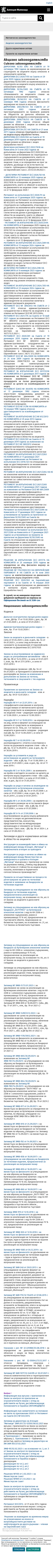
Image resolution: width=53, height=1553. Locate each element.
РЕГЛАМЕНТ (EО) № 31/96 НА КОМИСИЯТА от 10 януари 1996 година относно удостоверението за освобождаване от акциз (25, 410)
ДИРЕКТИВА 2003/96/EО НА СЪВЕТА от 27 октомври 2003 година (26, 108)
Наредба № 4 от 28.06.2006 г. (18, 801)
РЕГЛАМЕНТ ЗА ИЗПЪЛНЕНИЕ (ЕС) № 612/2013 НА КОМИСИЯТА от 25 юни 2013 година (26, 417)
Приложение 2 (13, 1436)
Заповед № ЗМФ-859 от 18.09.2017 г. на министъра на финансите (22, 1170)
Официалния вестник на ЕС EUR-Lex (22, 600)
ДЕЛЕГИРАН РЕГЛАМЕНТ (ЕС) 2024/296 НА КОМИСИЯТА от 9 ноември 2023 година (24, 269)
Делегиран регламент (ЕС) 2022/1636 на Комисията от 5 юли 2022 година (23, 148)
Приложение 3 (23, 1438)
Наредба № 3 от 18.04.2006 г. (18, 770)
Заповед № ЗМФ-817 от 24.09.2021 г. (21, 1106)
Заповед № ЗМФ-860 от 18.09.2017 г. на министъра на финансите (23, 1190)
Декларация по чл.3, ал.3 (16, 1469)
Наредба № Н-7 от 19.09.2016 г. (19, 720)
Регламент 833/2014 (13, 1504)
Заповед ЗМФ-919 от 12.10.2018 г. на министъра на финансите (21, 1213)
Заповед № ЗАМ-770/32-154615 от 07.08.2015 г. (26, 1295)
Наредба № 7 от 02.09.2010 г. (18, 740)
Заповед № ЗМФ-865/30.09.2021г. (20, 1056)
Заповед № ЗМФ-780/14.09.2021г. (17, 1084)
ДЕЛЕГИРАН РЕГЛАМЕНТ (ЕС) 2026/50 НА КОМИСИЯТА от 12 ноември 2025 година (24, 176)
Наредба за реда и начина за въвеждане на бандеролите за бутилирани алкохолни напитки (26, 788)
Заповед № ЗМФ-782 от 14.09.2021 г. (21, 1141)
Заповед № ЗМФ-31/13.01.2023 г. (19, 985)
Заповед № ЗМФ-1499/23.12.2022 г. (20, 1013)
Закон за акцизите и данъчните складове (25, 637)
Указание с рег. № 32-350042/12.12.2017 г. (26, 1360)
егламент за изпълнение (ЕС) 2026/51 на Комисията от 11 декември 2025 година (24, 196)
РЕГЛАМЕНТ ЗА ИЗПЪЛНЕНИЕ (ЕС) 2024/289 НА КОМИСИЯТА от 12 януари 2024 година (26, 244)
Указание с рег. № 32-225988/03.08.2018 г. (25, 1348)
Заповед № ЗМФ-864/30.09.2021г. (20, 1081)
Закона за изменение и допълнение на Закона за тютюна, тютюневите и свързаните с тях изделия (24, 676)
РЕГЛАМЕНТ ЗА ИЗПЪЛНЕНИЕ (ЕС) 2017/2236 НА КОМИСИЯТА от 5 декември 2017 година (26, 372)
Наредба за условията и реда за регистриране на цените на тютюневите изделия (24, 758)
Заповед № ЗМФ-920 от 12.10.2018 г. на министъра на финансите (22, 1233)
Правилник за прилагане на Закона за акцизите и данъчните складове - (23, 690)
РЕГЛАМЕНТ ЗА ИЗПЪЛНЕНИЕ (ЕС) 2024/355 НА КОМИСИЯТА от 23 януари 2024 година (26, 286)
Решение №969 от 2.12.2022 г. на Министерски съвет (19, 1480)
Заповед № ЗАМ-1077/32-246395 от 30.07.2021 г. (26, 1373)
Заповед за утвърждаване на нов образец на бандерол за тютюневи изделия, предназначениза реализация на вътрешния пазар (26, 893)
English (49, 3)
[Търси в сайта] (19, 18)
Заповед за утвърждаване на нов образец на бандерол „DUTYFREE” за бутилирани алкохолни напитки (26, 910)
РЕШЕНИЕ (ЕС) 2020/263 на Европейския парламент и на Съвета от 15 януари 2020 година (26, 582)
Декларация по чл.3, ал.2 (16, 1466)
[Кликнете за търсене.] (41, 18)
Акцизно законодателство (19, 43)
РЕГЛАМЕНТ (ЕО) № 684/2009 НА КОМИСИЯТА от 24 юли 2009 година (26, 357)
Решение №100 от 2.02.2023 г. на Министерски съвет (20, 1475)
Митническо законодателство (21, 38)
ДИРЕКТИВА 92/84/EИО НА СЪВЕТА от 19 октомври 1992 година (26, 90)
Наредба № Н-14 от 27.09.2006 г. (19, 813)
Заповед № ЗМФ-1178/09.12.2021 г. (20, 1035)
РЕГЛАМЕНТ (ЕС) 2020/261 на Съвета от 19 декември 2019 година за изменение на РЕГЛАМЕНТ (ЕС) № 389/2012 (24, 441)
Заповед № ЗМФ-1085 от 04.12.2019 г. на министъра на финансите (23, 1251)
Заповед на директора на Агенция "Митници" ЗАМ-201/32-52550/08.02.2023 (23, 1422)
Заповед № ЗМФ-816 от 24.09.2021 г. (21, 1124)
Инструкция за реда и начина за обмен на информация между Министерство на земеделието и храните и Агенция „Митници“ (25, 858)
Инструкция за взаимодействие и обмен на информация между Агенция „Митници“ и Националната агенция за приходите (26, 847)
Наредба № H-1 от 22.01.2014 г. (19, 702)
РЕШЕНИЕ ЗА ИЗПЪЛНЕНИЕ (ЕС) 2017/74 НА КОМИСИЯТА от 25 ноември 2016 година (26, 561)
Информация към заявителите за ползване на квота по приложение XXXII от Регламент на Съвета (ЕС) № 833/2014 (26, 1413)
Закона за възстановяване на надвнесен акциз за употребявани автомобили (24, 655)
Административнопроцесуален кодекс (23, 627)
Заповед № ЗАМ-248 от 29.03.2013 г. (21, 1267)
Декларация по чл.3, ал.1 (16, 1463)
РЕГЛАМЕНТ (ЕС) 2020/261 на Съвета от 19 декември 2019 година (26, 337)
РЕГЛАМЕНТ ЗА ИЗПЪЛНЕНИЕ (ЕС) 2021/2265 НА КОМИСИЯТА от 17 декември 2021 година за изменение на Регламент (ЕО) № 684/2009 (26, 487)
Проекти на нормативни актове (22, 53)
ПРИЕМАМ (19, 1550)
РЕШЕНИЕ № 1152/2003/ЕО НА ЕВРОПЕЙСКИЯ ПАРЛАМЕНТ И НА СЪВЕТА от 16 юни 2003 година (26, 572)
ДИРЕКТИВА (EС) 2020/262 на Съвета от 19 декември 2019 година (24, 138)
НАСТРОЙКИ (33, 1550)
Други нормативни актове (19, 48)
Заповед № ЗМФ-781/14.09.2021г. (17, 1059)
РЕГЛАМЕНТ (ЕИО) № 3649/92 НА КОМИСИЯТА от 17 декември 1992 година (26, 390)
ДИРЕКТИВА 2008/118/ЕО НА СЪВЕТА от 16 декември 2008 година (26, 120)
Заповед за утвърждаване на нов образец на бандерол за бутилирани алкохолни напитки (26, 946)
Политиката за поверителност (12, 1541)
